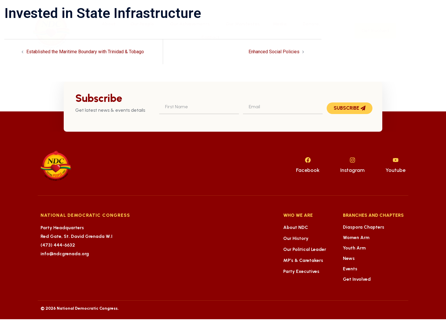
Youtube (395, 170)
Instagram (352, 170)
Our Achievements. (192, 24)
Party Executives (301, 271)
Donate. (311, 24)
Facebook (307, 170)
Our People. (144, 24)
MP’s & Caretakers (303, 260)
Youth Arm (354, 248)
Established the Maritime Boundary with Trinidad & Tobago (85, 51)
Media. (282, 24)
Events (350, 268)
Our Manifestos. (243, 24)
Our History (295, 238)
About (110, 24)
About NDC (295, 227)
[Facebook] (308, 160)
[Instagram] (352, 160)
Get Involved (357, 279)
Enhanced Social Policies (273, 51)
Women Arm (356, 237)
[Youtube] (396, 160)
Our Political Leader (304, 249)
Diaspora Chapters (363, 227)
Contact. (211, 37)
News (349, 258)
